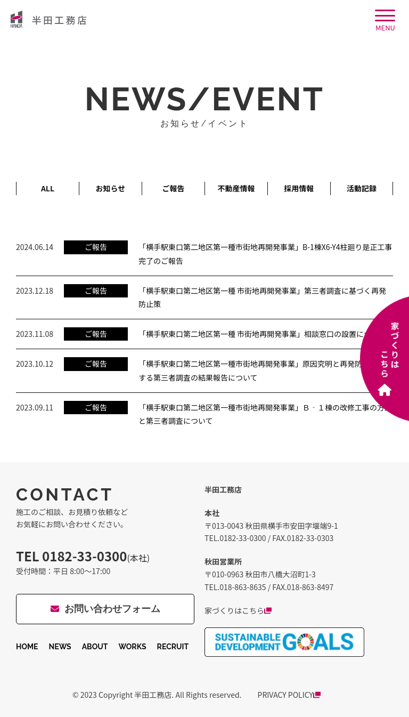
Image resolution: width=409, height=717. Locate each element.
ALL (47, 188)
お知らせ (111, 188)
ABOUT (95, 646)
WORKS (132, 646)
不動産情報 (236, 188)
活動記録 (362, 188)
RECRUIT (173, 646)
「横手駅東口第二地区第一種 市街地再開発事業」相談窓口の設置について (262, 333)
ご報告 (173, 188)
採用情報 (299, 188)
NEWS (60, 646)
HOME (27, 646)
